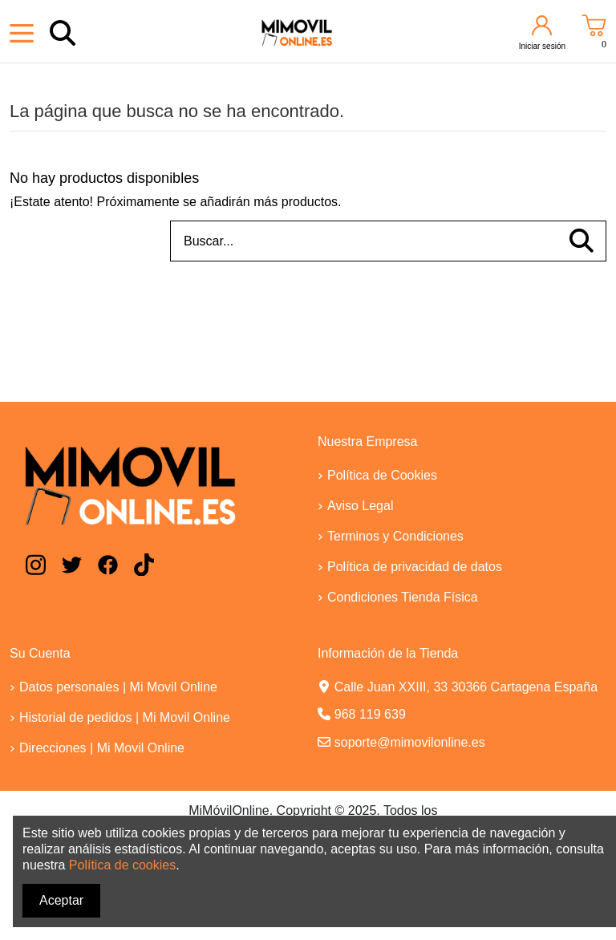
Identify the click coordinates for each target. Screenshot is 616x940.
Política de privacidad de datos (414, 566)
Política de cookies (122, 865)
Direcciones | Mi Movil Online (101, 748)
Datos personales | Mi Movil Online (118, 687)
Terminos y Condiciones (395, 536)
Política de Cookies (382, 475)
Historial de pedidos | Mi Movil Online (124, 717)
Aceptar (61, 900)
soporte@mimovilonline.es (409, 742)
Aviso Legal (360, 506)
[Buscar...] (581, 241)
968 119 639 (370, 714)
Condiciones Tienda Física (402, 597)
